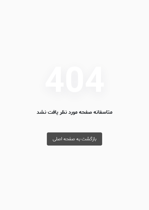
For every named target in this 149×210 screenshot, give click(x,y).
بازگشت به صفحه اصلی (74, 139)
